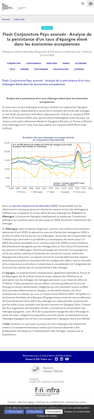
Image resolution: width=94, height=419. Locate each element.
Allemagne (80, 63)
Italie (12, 69)
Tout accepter (14, 411)
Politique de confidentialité (50, 402)
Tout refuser (34, 411)
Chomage (79, 69)
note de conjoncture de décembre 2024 (34, 205)
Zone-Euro (51, 63)
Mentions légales (26, 402)
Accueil (6, 19)
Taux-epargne (41, 69)
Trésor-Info (19, 19)
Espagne (25, 69)
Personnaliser (54, 411)
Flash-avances (33, 63)
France (66, 63)
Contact (12, 402)
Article (47, 28)
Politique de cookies (76, 402)
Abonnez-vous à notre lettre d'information (47, 355)
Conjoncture (14, 63)
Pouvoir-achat (61, 69)
